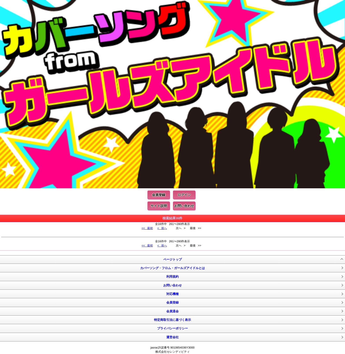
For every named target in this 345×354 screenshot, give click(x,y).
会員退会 (172, 311)
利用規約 (172, 276)
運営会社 (172, 337)
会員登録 (158, 195)
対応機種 (172, 294)
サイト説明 (158, 206)
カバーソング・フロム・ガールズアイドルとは (172, 268)
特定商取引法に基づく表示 (172, 320)
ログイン (184, 195)
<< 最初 (147, 228)
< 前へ (162, 228)
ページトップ (172, 259)
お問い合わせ (184, 206)
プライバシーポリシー (172, 328)
